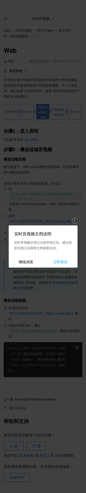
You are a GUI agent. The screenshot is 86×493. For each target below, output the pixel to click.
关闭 (75, 221)
